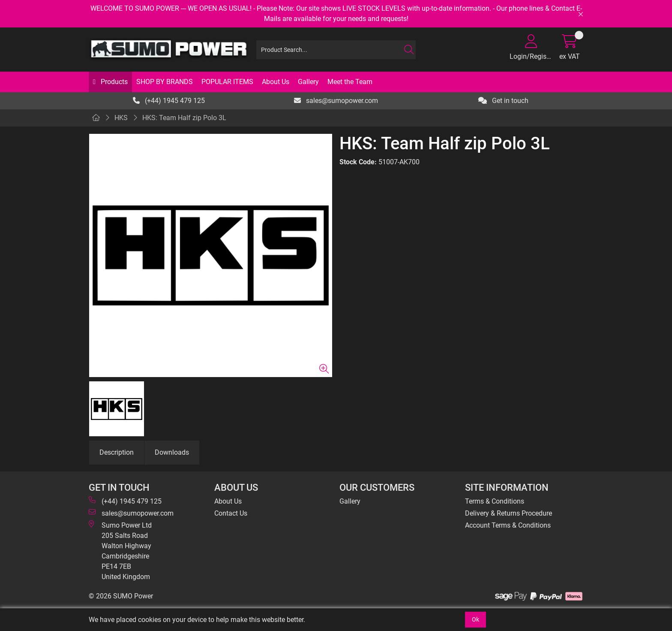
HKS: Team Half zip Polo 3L (184, 118)
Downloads (172, 452)
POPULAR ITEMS (227, 82)
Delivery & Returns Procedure (508, 513)
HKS (121, 118)
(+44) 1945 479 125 (169, 101)
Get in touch (503, 101)
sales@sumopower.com (336, 101)
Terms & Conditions (494, 501)
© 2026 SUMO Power (121, 596)
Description (116, 452)
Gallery (308, 82)
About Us (275, 82)
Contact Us (230, 513)
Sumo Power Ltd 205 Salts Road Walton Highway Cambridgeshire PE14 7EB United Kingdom (120, 550)
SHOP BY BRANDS (164, 82)
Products (113, 82)
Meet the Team (349, 82)
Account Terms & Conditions (508, 525)
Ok (475, 619)
